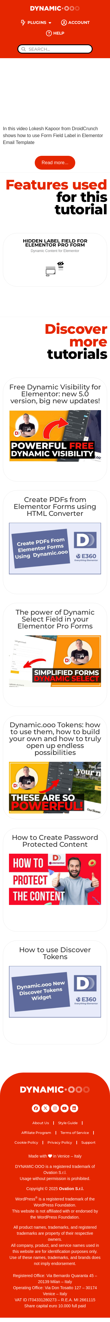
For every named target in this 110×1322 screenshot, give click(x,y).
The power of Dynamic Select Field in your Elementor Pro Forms (55, 619)
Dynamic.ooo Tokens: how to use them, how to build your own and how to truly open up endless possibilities (55, 739)
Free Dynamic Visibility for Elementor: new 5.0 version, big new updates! (55, 394)
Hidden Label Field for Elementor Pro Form (55, 243)
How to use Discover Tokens (55, 953)
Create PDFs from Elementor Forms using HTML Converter (55, 506)
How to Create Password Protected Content (55, 840)
